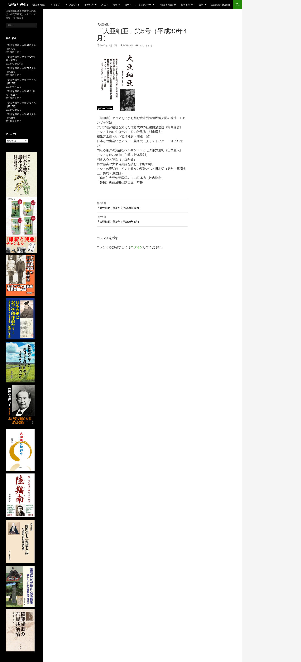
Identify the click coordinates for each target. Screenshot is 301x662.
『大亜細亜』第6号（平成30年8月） (142, 219)
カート (128, 4)
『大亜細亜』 (104, 24)
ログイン (137, 247)
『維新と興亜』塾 (167, 4)
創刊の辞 (89, 4)
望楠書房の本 (187, 4)
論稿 (201, 4)
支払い (104, 4)
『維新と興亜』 (18, 5)
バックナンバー (143, 4)
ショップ (55, 4)
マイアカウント (72, 4)
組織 (115, 4)
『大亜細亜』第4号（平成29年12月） (142, 205)
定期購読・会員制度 (220, 4)
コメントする (145, 45)
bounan (128, 45)
